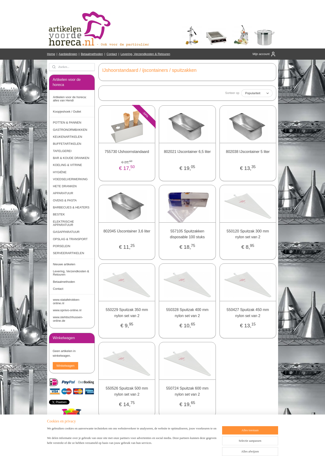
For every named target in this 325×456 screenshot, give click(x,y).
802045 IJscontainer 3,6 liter (126, 231)
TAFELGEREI (62, 151)
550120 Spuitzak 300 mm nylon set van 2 (248, 234)
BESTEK (59, 214)
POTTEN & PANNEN (67, 122)
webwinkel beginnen (177, 447)
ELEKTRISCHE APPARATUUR (63, 223)
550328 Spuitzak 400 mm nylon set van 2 (187, 313)
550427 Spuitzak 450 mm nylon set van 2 (248, 313)
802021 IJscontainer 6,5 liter (187, 152)
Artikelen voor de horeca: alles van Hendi (70, 98)
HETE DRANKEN (65, 186)
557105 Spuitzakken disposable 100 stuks (187, 234)
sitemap (154, 447)
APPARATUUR (63, 193)
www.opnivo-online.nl (67, 310)
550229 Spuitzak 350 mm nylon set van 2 (127, 313)
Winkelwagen (65, 365)
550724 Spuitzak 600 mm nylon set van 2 (187, 391)
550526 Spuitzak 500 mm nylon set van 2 (127, 391)
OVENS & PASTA (65, 200)
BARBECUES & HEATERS (71, 207)
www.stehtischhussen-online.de (68, 318)
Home (51, 54)
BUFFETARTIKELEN (67, 143)
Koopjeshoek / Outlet (67, 111)
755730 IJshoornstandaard (127, 152)
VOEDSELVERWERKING (70, 179)
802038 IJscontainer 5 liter (248, 152)
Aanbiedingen (68, 54)
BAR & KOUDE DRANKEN (71, 158)
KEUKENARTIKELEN (67, 136)
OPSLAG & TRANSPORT (70, 239)
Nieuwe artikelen (64, 264)
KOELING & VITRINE (67, 165)
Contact (112, 54)
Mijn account (264, 54)
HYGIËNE (60, 172)
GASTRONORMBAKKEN (70, 129)
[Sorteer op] (256, 93)
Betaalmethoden (92, 54)
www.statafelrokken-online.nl (66, 301)
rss (162, 447)
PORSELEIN (61, 246)
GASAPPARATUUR (66, 232)
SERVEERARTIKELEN (68, 253)
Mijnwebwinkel (214, 447)
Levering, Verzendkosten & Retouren (145, 54)
